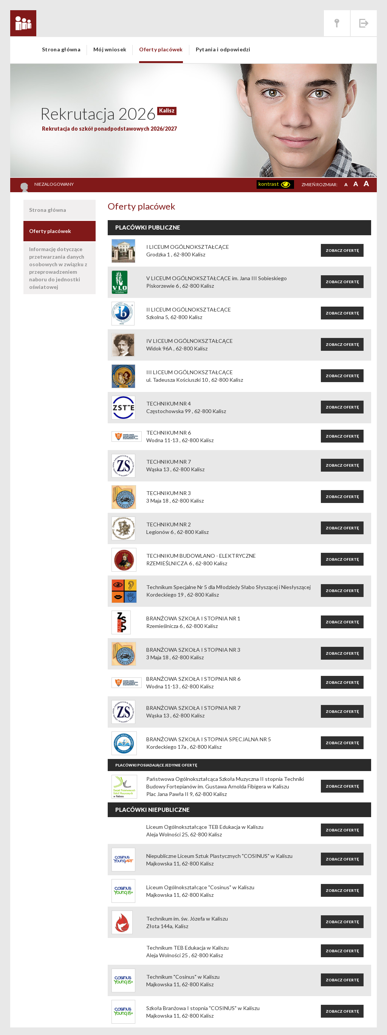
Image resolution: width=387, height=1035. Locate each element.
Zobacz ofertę (342, 250)
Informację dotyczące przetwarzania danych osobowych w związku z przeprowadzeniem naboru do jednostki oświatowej (58, 268)
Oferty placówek (161, 49)
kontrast (269, 183)
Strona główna (61, 49)
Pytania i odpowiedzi (223, 49)
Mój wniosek (109, 49)
